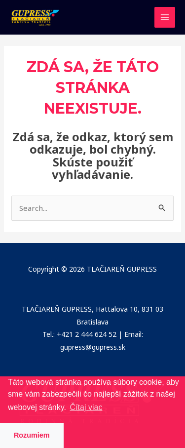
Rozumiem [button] (32, 435)
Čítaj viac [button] (86, 407)
